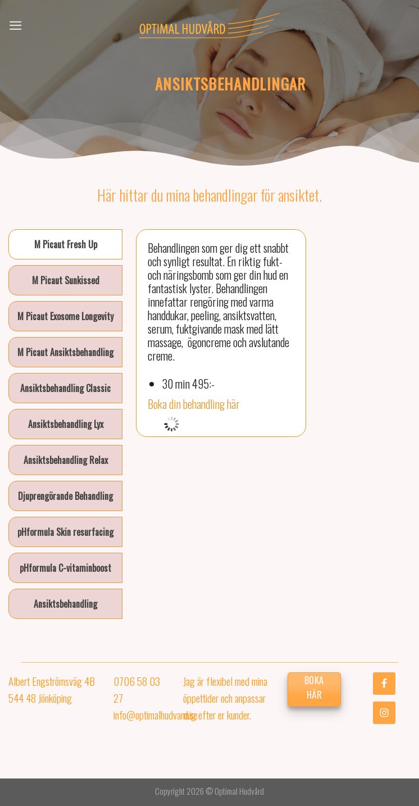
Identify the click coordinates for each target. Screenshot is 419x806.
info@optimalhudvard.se (155, 714)
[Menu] (15, 25)
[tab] (65, 244)
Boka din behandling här (194, 403)
